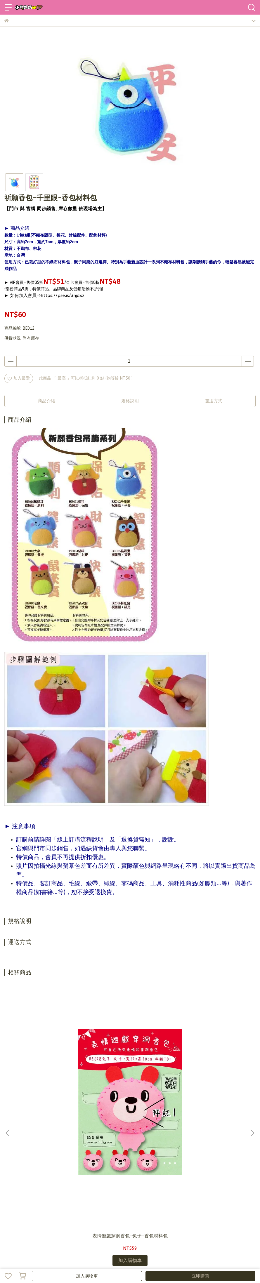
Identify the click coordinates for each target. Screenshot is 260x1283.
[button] (252, 1052)
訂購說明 (51, 1209)
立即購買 (200, 1276)
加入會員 (32, 1209)
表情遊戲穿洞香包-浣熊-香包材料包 (210, 1079)
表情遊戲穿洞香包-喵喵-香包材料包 (130, 1079)
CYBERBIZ (141, 1260)
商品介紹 (46, 401)
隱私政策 (94, 1209)
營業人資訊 (115, 1209)
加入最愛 (19, 378)
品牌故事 (12, 1209)
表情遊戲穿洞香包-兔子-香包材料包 (50, 1079)
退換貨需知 (72, 1209)
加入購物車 (87, 1276)
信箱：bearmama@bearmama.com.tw (40, 1170)
